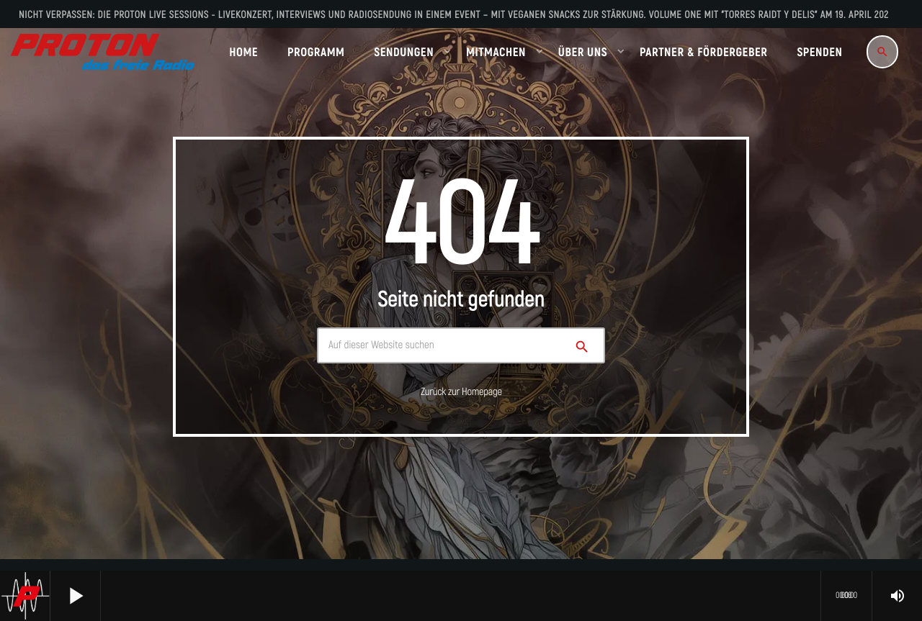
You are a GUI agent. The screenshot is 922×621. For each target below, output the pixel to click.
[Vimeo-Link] (102, 52)
